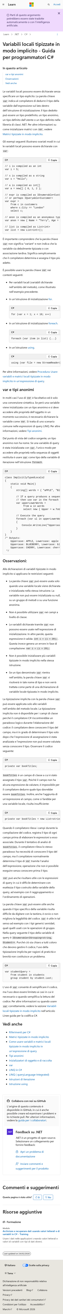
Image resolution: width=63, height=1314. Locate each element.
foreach (53, 323)
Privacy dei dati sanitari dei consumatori (23, 1299)
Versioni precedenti (12, 1290)
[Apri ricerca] (48, 5)
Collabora (42, 1290)
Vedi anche (11, 83)
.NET (16, 34)
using (31, 347)
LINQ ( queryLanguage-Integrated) (29, 1074)
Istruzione (18, 1084)
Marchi (6, 1309)
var (11, 1065)
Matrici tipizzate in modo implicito (23, 134)
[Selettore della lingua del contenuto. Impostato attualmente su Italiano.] (10, 1265)
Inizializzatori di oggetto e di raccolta (30, 1060)
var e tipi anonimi (14, 74)
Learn (6, 34)
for (50, 299)
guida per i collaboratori (32, 1120)
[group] (31, 198)
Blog (28, 1290)
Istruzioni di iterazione (22, 1079)
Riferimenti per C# (19, 1032)
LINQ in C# (15, 1070)
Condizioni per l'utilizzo (14, 1304)
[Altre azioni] (57, 34)
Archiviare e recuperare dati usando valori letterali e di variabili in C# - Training (31, 1233)
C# (26, 34)
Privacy (6, 1294)
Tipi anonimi (34, 431)
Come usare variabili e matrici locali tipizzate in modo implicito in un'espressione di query (30, 1046)
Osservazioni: (12, 78)
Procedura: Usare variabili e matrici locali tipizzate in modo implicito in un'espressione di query (30, 376)
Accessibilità (36, 1304)
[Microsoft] (31, 4)
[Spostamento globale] (3, 5)
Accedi (56, 4)
